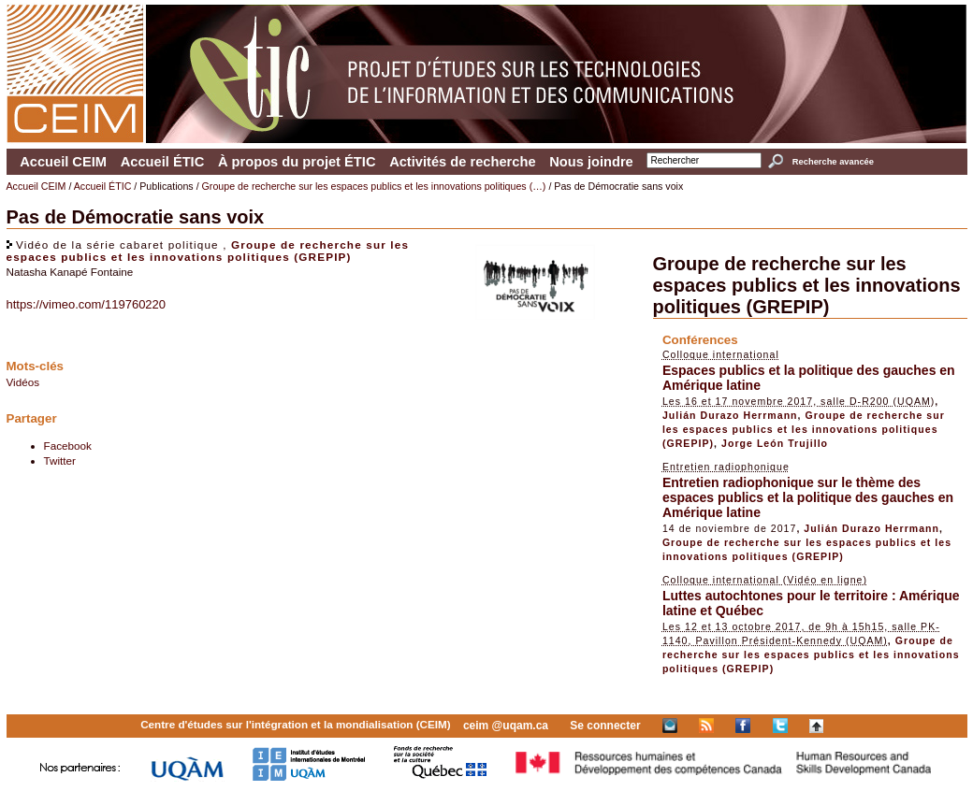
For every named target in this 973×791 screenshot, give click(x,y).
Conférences (700, 340)
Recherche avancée (833, 161)
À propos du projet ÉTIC (297, 161)
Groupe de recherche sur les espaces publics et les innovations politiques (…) (374, 186)
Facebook (68, 445)
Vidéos (23, 382)
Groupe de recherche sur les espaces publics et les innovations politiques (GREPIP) (208, 250)
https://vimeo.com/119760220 (87, 304)
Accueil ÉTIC (163, 161)
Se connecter (605, 725)
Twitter (60, 460)
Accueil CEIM (63, 161)
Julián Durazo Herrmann (730, 415)
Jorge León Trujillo (774, 443)
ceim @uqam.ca (505, 725)
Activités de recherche (462, 161)
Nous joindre (591, 161)
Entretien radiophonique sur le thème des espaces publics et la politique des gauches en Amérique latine (807, 497)
